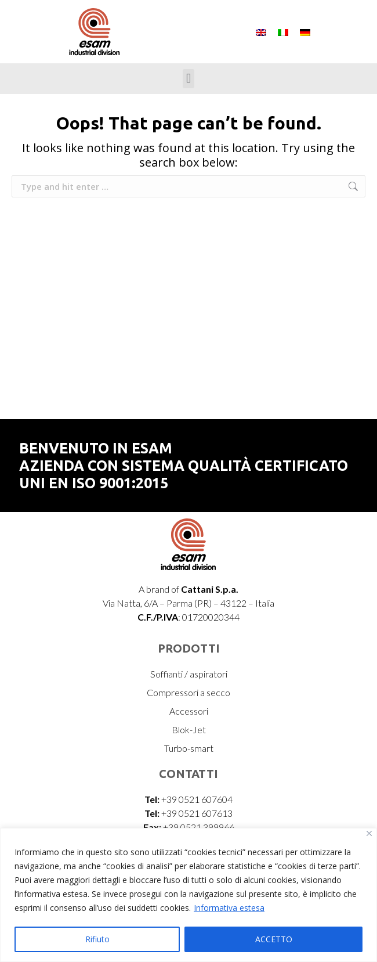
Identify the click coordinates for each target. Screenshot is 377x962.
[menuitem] (261, 32)
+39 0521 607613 (197, 813)
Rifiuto (97, 939)
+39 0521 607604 (197, 799)
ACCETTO (273, 939)
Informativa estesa (229, 907)
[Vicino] (369, 833)
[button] (188, 78)
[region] (188, 895)
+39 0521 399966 (198, 827)
